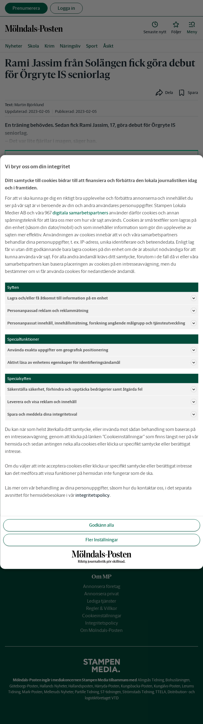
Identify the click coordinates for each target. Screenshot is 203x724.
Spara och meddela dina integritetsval (102, 414)
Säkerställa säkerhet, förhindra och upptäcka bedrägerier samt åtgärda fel (102, 389)
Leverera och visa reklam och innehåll (102, 402)
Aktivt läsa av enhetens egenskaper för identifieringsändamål (102, 363)
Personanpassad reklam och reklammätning (102, 311)
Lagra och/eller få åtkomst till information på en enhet (102, 298)
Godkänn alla (101, 525)
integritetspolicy (92, 495)
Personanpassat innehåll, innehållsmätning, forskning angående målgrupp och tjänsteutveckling (102, 323)
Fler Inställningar (101, 540)
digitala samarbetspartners (80, 213)
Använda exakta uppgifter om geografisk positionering (102, 350)
